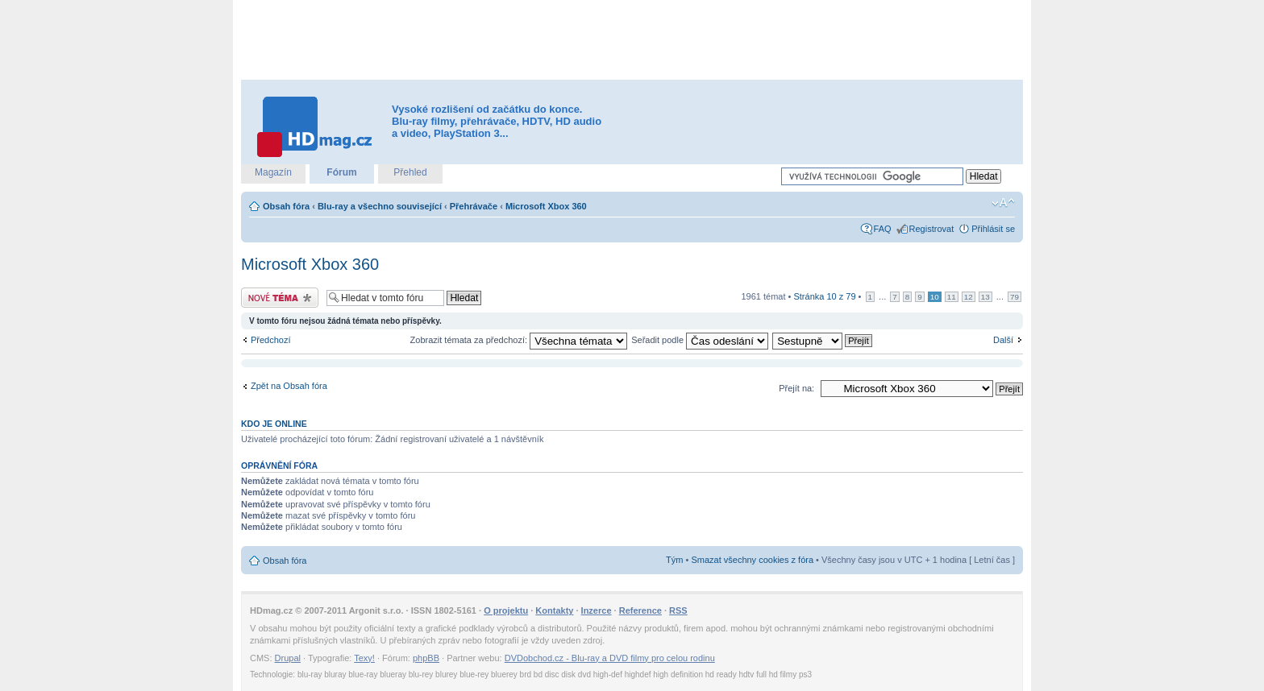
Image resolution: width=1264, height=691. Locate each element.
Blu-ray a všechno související (380, 206)
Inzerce (596, 610)
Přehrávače (473, 206)
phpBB (426, 658)
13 (985, 296)
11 (951, 296)
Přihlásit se (993, 229)
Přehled (409, 172)
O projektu (506, 610)
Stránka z (824, 296)
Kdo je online (274, 423)
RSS (678, 610)
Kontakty (554, 610)
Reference (640, 610)
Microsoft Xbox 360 (546, 206)
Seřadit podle (699, 340)
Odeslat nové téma (279, 298)
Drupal (288, 658)
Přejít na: (796, 388)
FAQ (883, 229)
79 (1014, 296)
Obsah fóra (286, 206)
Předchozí (271, 340)
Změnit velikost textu (1003, 203)
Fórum (341, 172)
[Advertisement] (632, 40)
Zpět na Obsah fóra (289, 386)
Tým (674, 560)
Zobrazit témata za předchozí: (519, 340)
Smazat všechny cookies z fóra (752, 560)
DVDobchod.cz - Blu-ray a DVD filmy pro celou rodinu (610, 658)
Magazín (273, 172)
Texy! (364, 658)
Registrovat (931, 229)
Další (1003, 340)
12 (968, 296)
